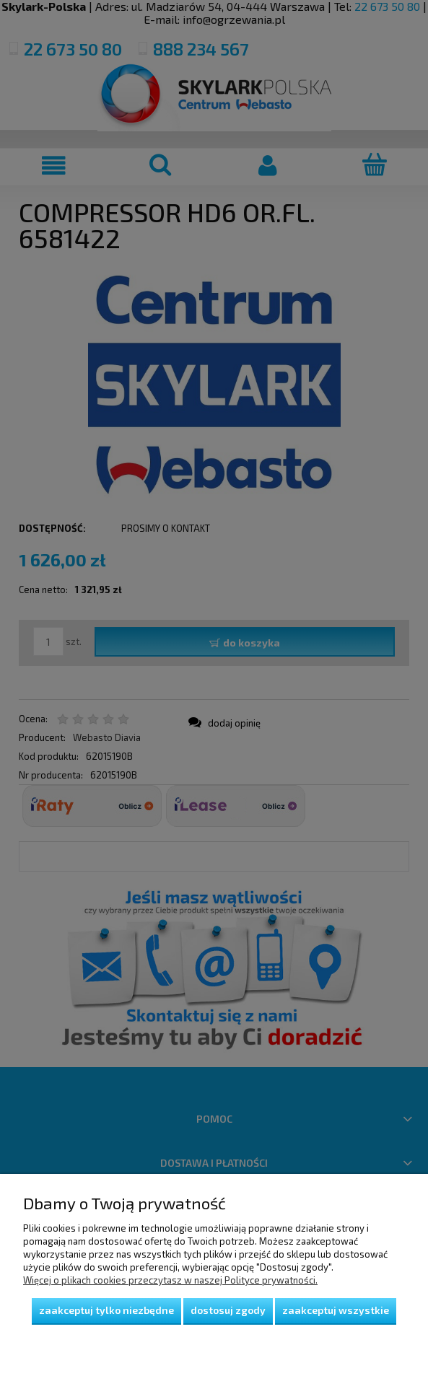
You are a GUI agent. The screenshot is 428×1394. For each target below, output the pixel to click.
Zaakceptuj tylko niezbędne (106, 1310)
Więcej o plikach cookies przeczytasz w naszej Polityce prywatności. (170, 1280)
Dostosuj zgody (228, 1310)
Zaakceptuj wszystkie (335, 1310)
